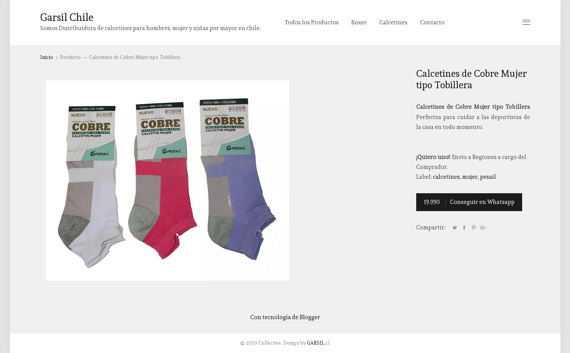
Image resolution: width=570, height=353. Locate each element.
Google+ (483, 228)
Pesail (488, 176)
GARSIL (315, 343)
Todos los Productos (312, 22)
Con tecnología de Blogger (285, 317)
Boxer (359, 22)
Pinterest (474, 228)
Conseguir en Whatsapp (469, 202)
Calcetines (393, 22)
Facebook (464, 228)
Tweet (455, 228)
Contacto (432, 22)
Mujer (470, 176)
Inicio (46, 57)
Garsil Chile (66, 17)
